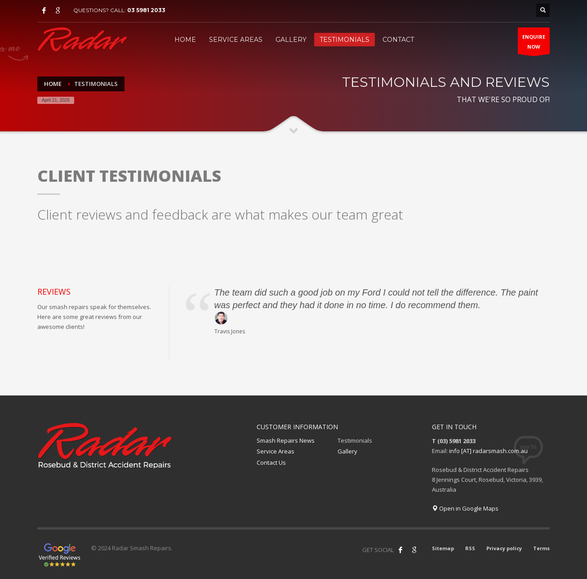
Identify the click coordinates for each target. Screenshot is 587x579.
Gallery (347, 451)
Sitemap (443, 548)
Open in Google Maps (465, 508)
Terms (541, 548)
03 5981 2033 (146, 10)
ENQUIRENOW (534, 43)
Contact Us (271, 462)
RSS (470, 548)
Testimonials (355, 440)
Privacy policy (504, 548)
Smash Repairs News (286, 440)
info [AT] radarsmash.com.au (488, 451)
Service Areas (275, 451)
